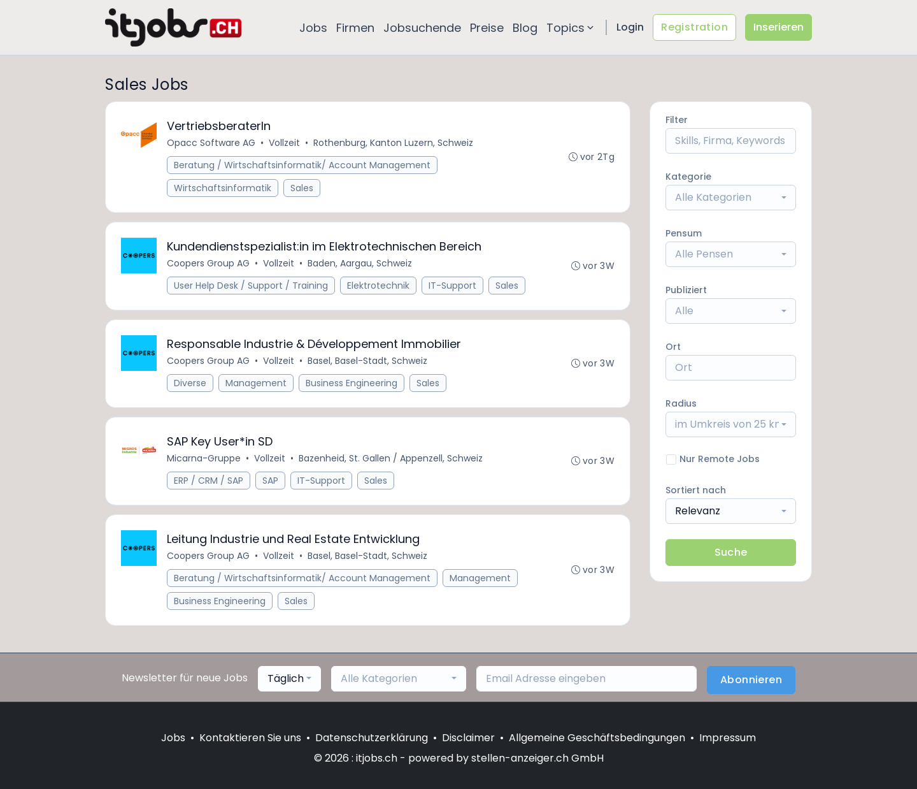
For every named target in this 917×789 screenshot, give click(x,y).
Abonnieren (751, 679)
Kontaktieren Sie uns (250, 737)
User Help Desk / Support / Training (251, 285)
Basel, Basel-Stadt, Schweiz (367, 360)
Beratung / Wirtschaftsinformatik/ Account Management (302, 165)
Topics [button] (571, 28)
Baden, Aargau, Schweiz (360, 263)
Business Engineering (351, 383)
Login (630, 27)
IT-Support (452, 285)
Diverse (190, 383)
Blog (525, 28)
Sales (301, 188)
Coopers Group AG (208, 263)
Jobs (313, 28)
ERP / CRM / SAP (208, 480)
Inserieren (778, 27)
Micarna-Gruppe (204, 458)
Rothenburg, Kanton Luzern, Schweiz (393, 142)
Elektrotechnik (378, 285)
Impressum (727, 737)
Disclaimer (468, 737)
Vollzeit (284, 142)
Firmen (355, 28)
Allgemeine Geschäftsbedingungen (597, 737)
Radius (681, 403)
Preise (487, 28)
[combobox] (730, 197)
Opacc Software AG (211, 142)
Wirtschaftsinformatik (222, 188)
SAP (270, 480)
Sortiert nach (695, 490)
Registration (694, 27)
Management (256, 383)
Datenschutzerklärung (371, 737)
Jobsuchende (422, 28)
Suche (731, 552)
